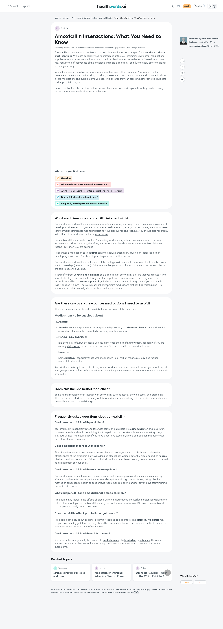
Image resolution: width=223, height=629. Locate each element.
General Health (105, 18)
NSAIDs (62, 337)
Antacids (63, 328)
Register (199, 6)
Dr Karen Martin (210, 39)
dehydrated (73, 346)
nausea (163, 456)
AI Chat (14, 6)
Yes (187, 582)
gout (94, 253)
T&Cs (136, 592)
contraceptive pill (90, 281)
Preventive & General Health (84, 18)
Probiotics (153, 520)
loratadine (130, 540)
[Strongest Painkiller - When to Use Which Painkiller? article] (153, 572)
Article (66, 18)
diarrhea (141, 520)
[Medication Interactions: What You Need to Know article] (111, 572)
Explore (26, 6)
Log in (187, 6)
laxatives (70, 358)
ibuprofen (80, 337)
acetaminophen (139, 429)
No (200, 582)
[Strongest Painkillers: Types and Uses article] (70, 572)
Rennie (142, 328)
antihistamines (111, 540)
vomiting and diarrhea (86, 275)
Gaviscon (132, 328)
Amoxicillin (61, 52)
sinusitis (149, 52)
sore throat (101, 234)
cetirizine (145, 540)
